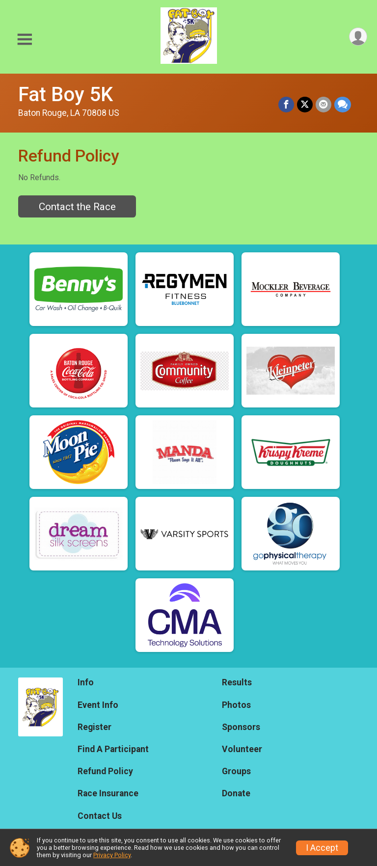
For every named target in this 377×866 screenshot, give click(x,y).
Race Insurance (108, 793)
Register (94, 727)
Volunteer (242, 749)
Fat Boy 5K (65, 94)
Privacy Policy (112, 855)
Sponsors (241, 727)
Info (86, 682)
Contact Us (100, 816)
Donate (236, 793)
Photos (236, 705)
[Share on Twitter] (305, 104)
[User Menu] (358, 36)
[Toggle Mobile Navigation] (24, 39)
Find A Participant (113, 749)
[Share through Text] (342, 104)
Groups (236, 771)
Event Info (98, 705)
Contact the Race (77, 207)
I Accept (322, 848)
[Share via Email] (323, 104)
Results (237, 682)
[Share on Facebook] (286, 104)
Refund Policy (105, 771)
